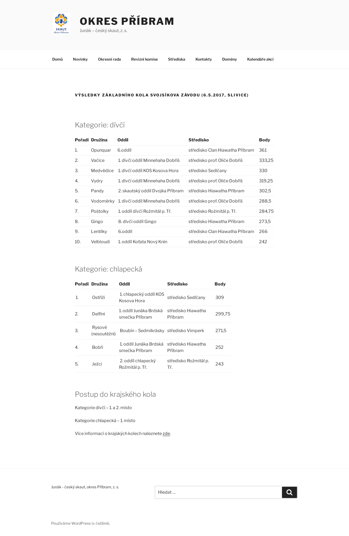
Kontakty (204, 59)
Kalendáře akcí (260, 59)
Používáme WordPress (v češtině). (80, 523)
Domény (229, 59)
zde (166, 433)
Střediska (176, 59)
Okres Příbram (127, 21)
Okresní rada (109, 59)
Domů (57, 59)
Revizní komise (144, 59)
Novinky (80, 59)
